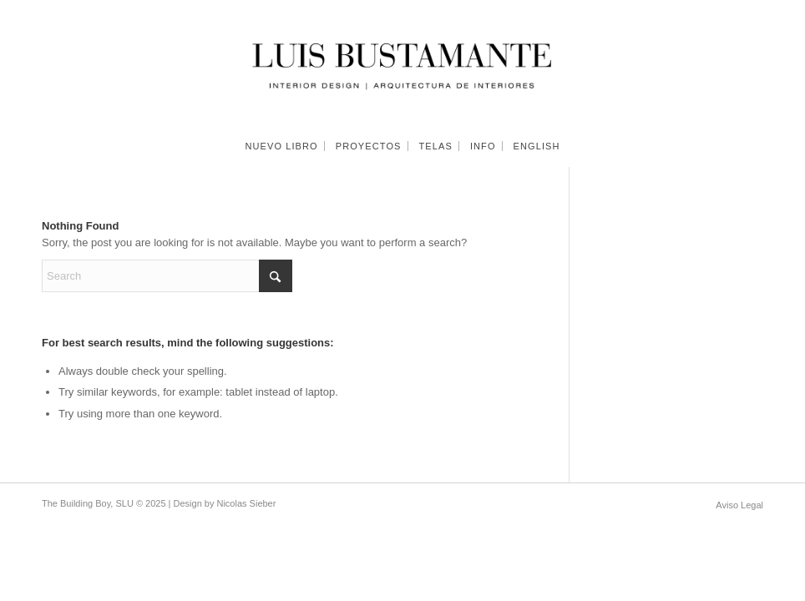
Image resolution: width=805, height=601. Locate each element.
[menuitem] (281, 146)
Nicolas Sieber (246, 503)
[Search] (167, 276)
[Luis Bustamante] (402, 62)
